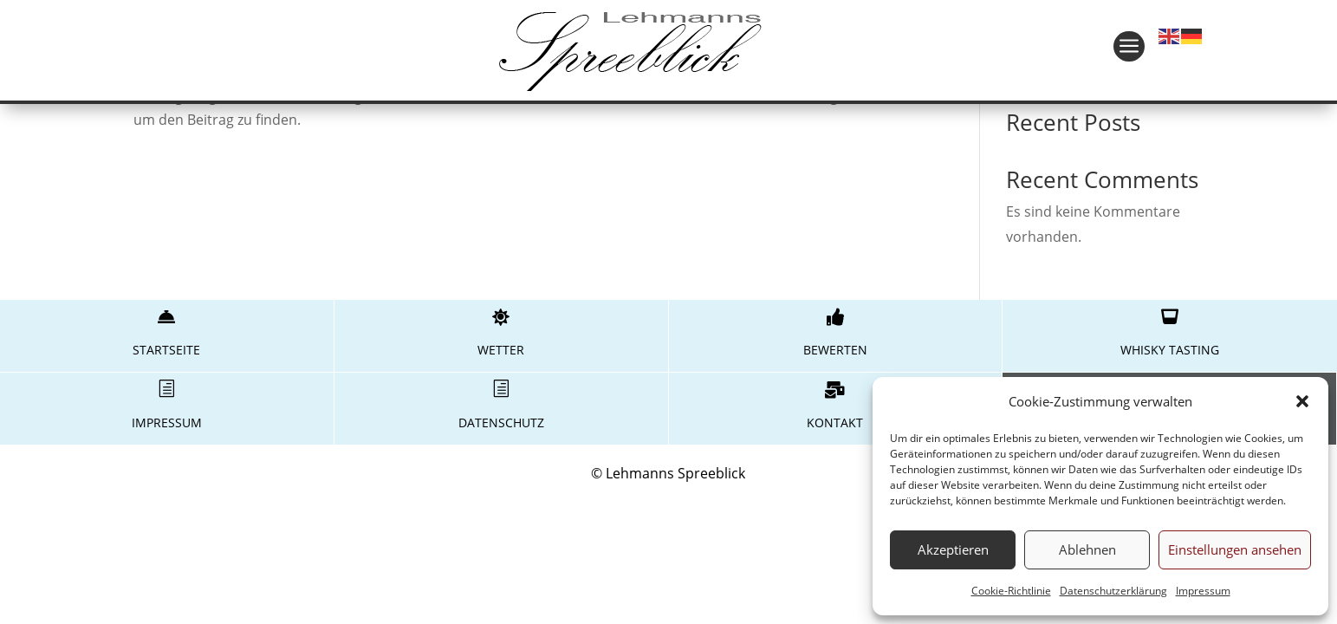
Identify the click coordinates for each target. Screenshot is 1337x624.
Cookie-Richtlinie (1011, 590)
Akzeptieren (953, 549)
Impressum (1203, 590)
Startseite (166, 349)
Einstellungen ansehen (1234, 549)
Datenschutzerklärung (1113, 590)
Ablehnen (1087, 549)
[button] (1302, 401)
